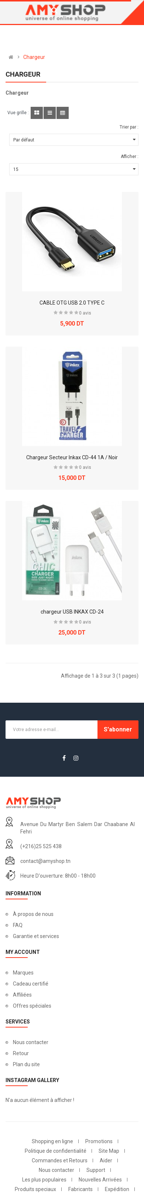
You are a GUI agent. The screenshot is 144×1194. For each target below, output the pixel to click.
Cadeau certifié (30, 984)
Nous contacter (30, 1042)
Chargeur (34, 57)
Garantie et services (36, 936)
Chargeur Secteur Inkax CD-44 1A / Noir (72, 457)
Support (95, 1170)
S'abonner (118, 729)
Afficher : (129, 156)
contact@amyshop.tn (45, 861)
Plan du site (26, 1064)
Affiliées (22, 995)
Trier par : (129, 127)
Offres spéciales (32, 1006)
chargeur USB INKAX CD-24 (72, 612)
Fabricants (80, 1189)
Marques (23, 973)
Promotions (99, 1141)
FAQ (18, 925)
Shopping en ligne (52, 1141)
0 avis (85, 313)
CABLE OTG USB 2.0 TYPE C (72, 303)
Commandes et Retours (60, 1160)
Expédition (117, 1189)
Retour (21, 1053)
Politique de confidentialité (55, 1151)
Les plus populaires (44, 1180)
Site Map (109, 1151)
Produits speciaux (35, 1189)
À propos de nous (33, 914)
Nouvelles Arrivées (100, 1180)
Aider (106, 1160)
